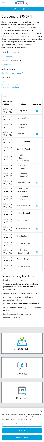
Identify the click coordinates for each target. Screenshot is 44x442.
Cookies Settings (22, 425)
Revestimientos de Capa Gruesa (14, 73)
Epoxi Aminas (7, 56)
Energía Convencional (10, 87)
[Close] (41, 412)
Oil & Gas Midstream (9, 84)
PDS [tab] (5, 97)
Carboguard (6, 65)
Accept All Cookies (22, 439)
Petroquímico (6, 81)
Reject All (22, 432)
